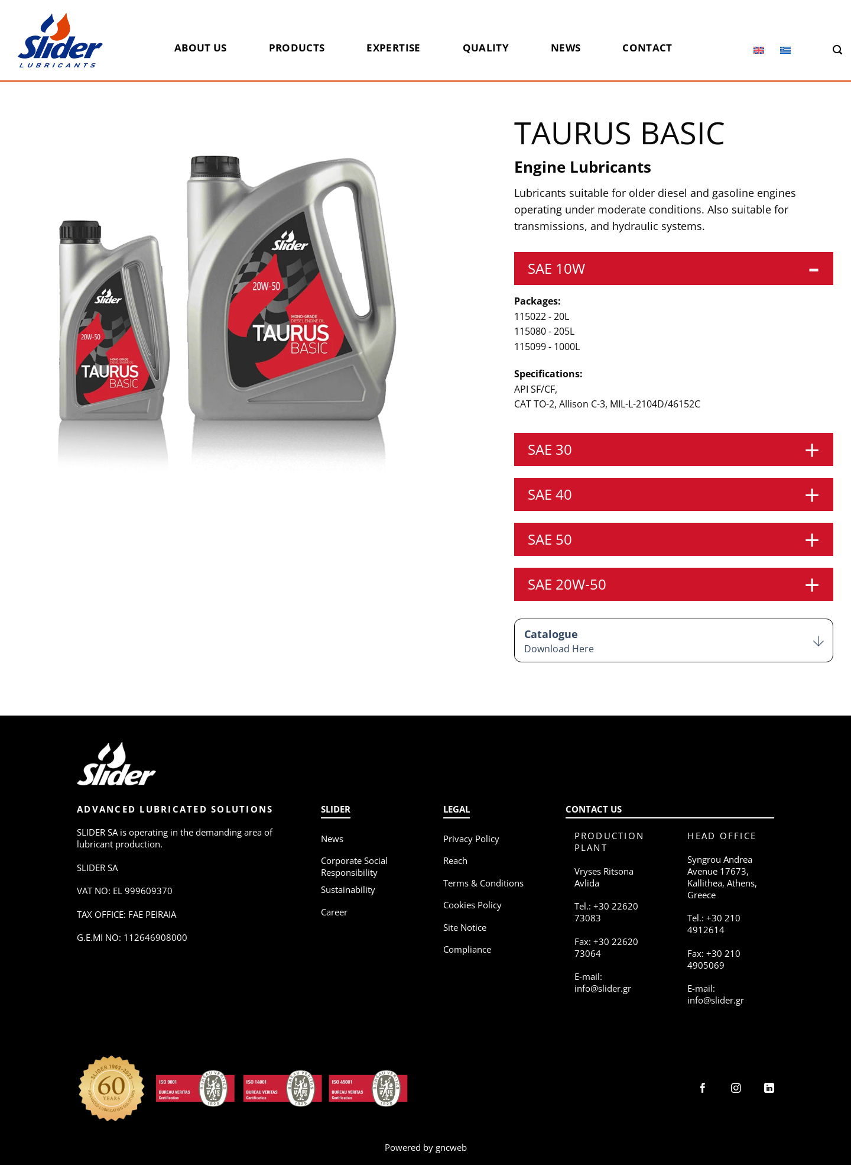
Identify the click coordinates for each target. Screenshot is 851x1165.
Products (297, 47)
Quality (486, 47)
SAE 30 (550, 449)
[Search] (837, 50)
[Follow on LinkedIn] (769, 1089)
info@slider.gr (602, 988)
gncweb (451, 1147)
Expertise (393, 47)
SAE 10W (556, 268)
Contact (647, 47)
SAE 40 (550, 494)
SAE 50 (550, 539)
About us (200, 47)
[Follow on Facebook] (703, 1089)
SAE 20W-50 (567, 584)
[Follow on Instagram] (736, 1089)
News (565, 47)
